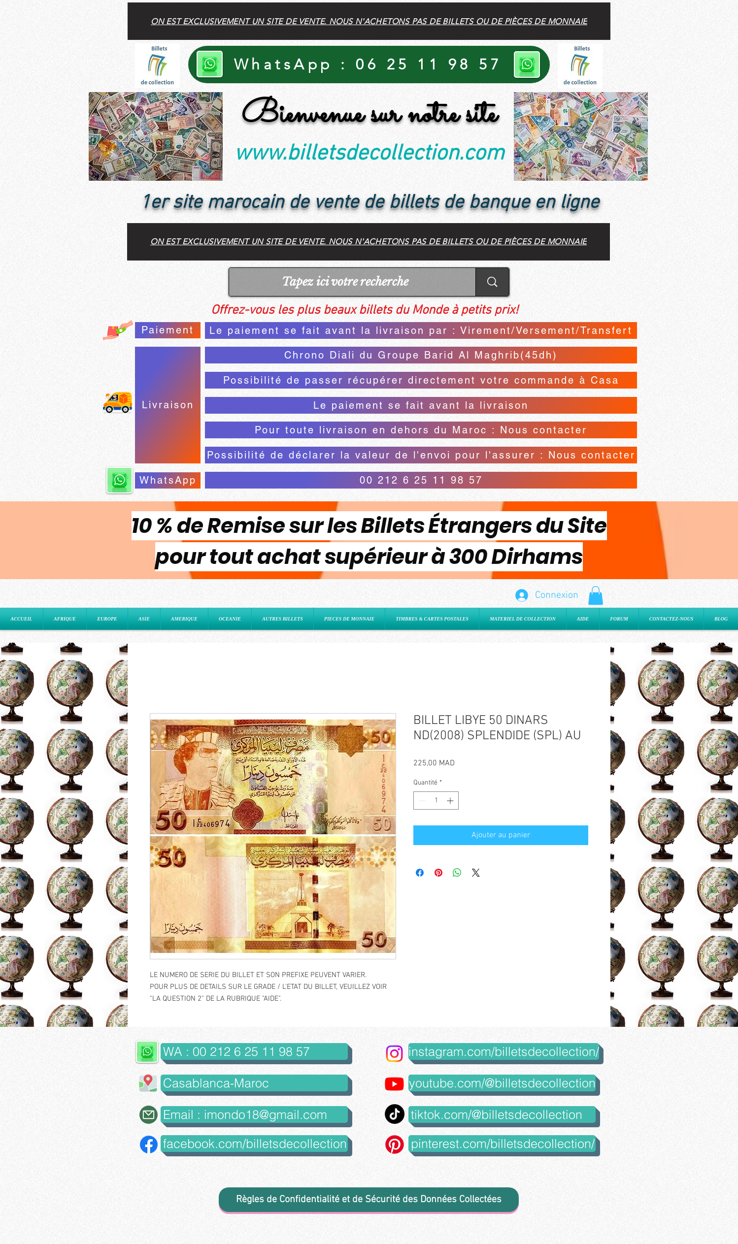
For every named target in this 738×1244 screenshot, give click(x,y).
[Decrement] (421, 800)
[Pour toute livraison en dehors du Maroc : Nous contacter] (421, 430)
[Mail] (148, 1115)
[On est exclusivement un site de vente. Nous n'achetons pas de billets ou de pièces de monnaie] (369, 21)
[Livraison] (168, 405)
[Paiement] (168, 330)
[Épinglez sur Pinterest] (438, 873)
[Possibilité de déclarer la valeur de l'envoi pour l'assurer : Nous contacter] (421, 455)
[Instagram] (394, 1054)
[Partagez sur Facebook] (420, 873)
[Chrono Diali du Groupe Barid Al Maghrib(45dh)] (421, 355)
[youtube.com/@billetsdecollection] (502, 1083)
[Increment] (451, 800)
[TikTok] (394, 1114)
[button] (596, 595)
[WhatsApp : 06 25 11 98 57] (369, 64)
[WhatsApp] (168, 480)
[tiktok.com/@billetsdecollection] (502, 1114)
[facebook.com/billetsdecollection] (254, 1143)
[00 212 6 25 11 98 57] (421, 480)
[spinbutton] (436, 800)
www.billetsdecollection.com (369, 154)
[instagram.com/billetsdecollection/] (503, 1051)
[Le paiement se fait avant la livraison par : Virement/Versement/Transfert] (421, 330)
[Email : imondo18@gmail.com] (254, 1114)
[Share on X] (476, 873)
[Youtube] (394, 1084)
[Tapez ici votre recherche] (345, 282)
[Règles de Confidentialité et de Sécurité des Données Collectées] (369, 1199)
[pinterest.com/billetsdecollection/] (502, 1143)
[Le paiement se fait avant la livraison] (421, 405)
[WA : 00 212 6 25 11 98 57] (254, 1051)
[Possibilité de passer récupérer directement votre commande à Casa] (421, 380)
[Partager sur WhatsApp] (457, 873)
